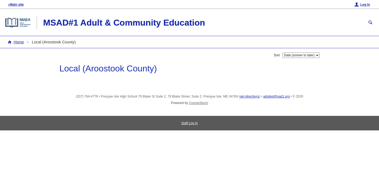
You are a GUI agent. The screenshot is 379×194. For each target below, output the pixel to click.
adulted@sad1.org (276, 96)
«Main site (16, 4)
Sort (277, 55)
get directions (249, 96)
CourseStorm (198, 103)
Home (18, 42)
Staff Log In (189, 123)
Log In (365, 4)
